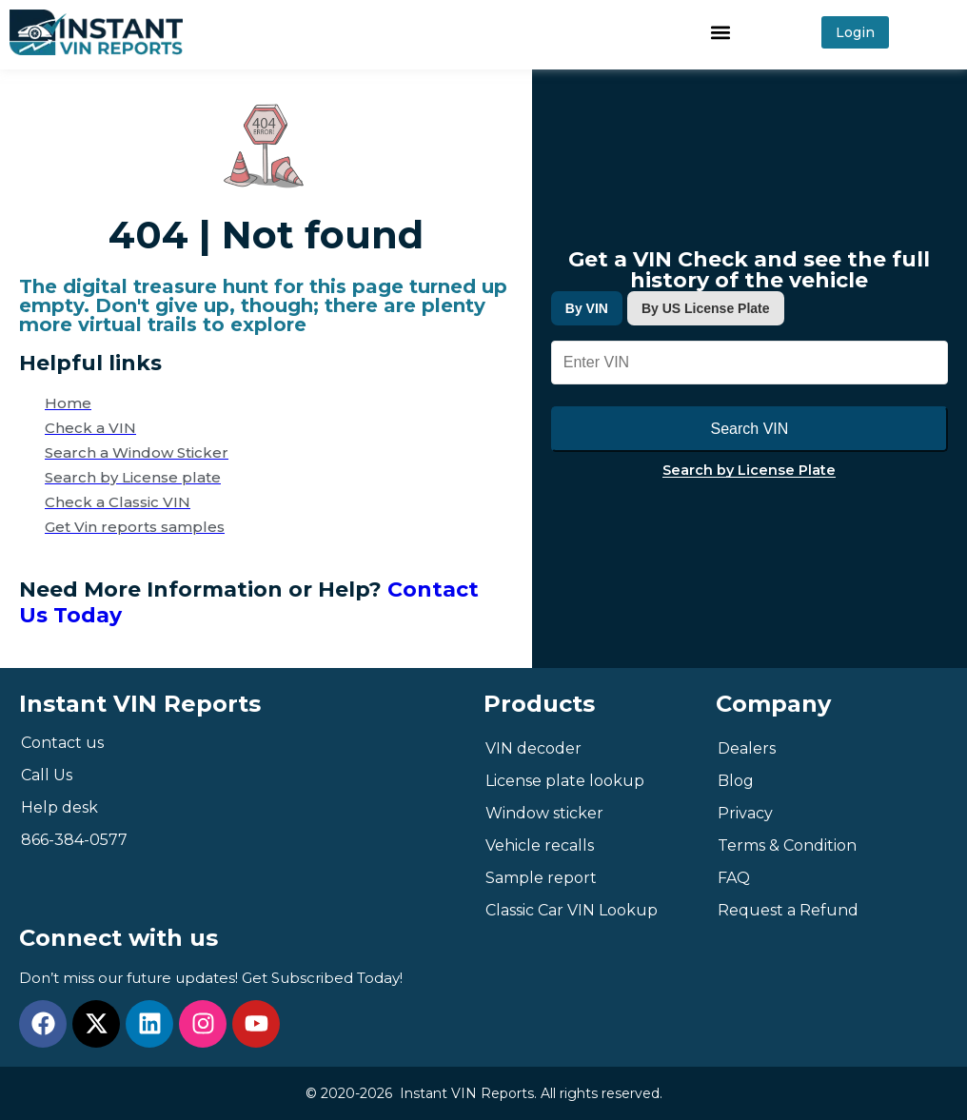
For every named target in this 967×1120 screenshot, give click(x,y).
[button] (720, 32)
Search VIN (749, 429)
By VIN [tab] (586, 308)
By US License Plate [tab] (705, 308)
